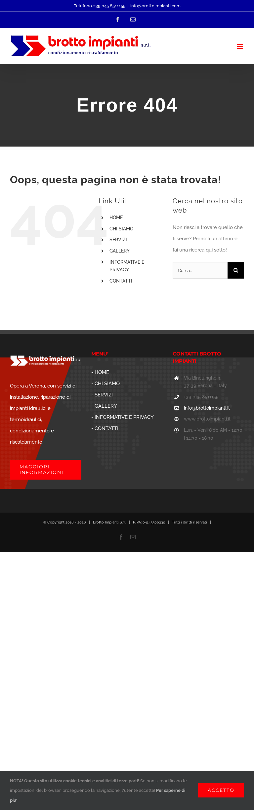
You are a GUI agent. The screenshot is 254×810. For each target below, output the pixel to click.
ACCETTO (221, 790)
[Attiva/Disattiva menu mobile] (240, 46)
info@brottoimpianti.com (155, 5)
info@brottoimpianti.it (207, 408)
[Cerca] (236, 270)
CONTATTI (120, 281)
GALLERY (119, 250)
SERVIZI (118, 239)
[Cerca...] (200, 270)
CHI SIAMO (121, 228)
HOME (116, 217)
